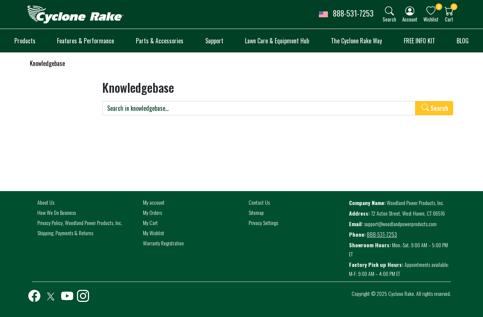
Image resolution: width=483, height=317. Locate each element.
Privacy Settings (263, 223)
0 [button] (439, 6)
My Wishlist (153, 233)
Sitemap (256, 212)
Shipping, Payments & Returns (65, 233)
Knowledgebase (47, 63)
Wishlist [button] (430, 19)
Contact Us (259, 202)
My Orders (152, 212)
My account (154, 202)
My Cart (150, 223)
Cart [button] (449, 19)
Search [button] (389, 19)
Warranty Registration (163, 243)
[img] (389, 10)
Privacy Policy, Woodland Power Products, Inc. (79, 223)
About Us (45, 202)
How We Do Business (56, 212)
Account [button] (409, 19)
